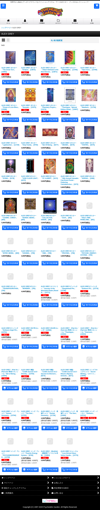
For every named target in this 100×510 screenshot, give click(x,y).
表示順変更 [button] (57, 40)
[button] (3, 6)
